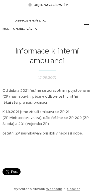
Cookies (73, 189)
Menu (86, 24)
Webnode (54, 189)
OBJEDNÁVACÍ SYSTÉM (51, 4)
